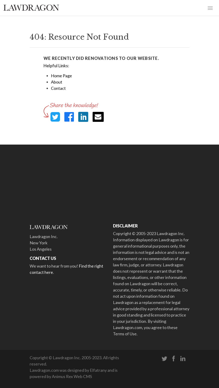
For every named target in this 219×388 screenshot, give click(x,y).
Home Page (61, 75)
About (56, 81)
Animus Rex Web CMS (72, 376)
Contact (58, 88)
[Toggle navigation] (210, 8)
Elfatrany (98, 370)
